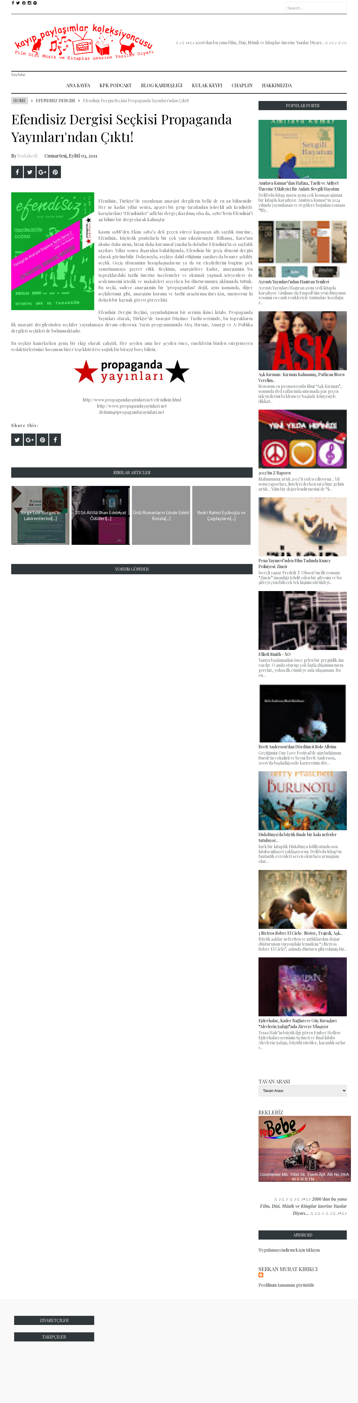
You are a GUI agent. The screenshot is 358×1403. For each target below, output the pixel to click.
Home (19, 100)
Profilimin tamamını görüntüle (286, 1285)
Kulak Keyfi (207, 85)
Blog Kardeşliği (162, 85)
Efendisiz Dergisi (55, 100)
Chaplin (242, 85)
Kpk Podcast (116, 85)
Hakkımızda (277, 85)
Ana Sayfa (78, 85)
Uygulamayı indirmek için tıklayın (289, 1250)
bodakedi (27, 156)
